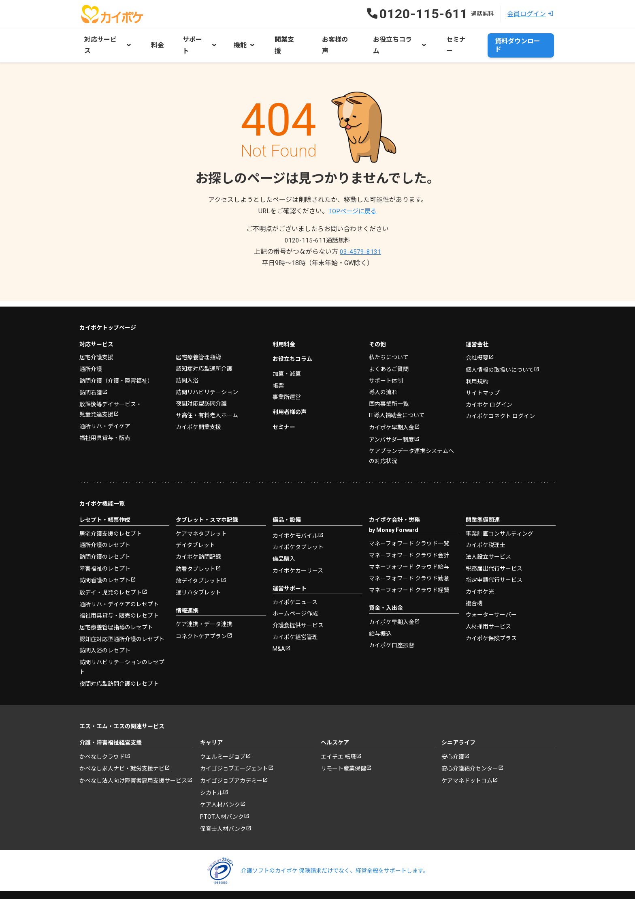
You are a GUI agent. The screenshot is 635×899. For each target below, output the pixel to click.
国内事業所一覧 (389, 385)
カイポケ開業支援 (198, 408)
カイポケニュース (295, 584)
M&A (279, 631)
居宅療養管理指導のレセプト (116, 610)
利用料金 (284, 326)
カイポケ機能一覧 (102, 486)
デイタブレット (195, 527)
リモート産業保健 (343, 751)
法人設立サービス (488, 539)
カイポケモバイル (295, 518)
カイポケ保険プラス (491, 619)
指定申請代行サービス (494, 562)
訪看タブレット (195, 551)
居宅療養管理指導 (198, 339)
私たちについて (389, 339)
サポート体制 (386, 362)
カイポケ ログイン (489, 387)
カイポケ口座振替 (391, 627)
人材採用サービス (488, 608)
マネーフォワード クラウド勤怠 (409, 560)
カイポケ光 (480, 573)
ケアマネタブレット (201, 516)
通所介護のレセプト (104, 527)
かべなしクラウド (102, 739)
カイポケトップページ (107, 310)
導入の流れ (383, 374)
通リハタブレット (198, 575)
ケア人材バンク (220, 788)
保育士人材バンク (223, 813)
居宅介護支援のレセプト (110, 516)
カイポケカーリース (298, 552)
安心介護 (452, 739)
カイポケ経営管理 (295, 619)
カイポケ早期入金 (391, 409)
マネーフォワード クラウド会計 (409, 537)
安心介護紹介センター (469, 751)
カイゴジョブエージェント (234, 751)
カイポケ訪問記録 (198, 539)
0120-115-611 (317, 228)
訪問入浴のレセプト (104, 633)
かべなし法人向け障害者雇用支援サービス (133, 764)
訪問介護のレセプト (104, 539)
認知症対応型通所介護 (204, 351)
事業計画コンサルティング (499, 516)
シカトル (211, 776)
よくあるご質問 (389, 351)
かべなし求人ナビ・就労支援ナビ (121, 751)
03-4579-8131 (360, 239)
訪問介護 (116, 362)
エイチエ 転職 (338, 739)
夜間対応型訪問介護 (201, 385)
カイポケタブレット (298, 529)
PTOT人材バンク (222, 801)
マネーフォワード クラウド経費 (409, 572)
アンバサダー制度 (391, 421)
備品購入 (284, 541)
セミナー (441, 39)
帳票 (278, 367)
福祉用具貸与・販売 (104, 420)
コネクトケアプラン (201, 619)
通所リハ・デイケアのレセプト (119, 587)
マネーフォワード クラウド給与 (409, 548)
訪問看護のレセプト (104, 563)
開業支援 (279, 39)
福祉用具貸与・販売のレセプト (119, 598)
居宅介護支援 (96, 339)
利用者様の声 (290, 393)
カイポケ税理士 (485, 527)
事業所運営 (287, 378)
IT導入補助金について (397, 397)
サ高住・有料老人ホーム (207, 397)
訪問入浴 (187, 362)
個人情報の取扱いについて (500, 352)
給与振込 (380, 616)
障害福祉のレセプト (104, 550)
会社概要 (477, 340)
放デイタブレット (198, 563)
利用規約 (477, 364)
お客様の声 (325, 39)
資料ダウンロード (521, 39)
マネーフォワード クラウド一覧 (409, 525)
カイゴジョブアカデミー (231, 764)
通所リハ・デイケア (104, 409)
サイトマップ (483, 375)
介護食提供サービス (298, 607)
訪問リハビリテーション (207, 374)
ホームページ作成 (295, 596)
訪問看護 (90, 374)
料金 (154, 39)
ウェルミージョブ (222, 739)
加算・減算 (287, 355)
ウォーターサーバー (491, 596)
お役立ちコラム (292, 341)
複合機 (474, 585)
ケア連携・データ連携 (204, 606)
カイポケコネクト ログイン (500, 398)
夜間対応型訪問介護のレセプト (119, 666)
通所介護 (90, 351)
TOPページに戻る (352, 198)
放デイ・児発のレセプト (110, 575)
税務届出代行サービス (494, 550)
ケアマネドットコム (466, 764)
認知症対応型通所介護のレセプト (121, 621)
